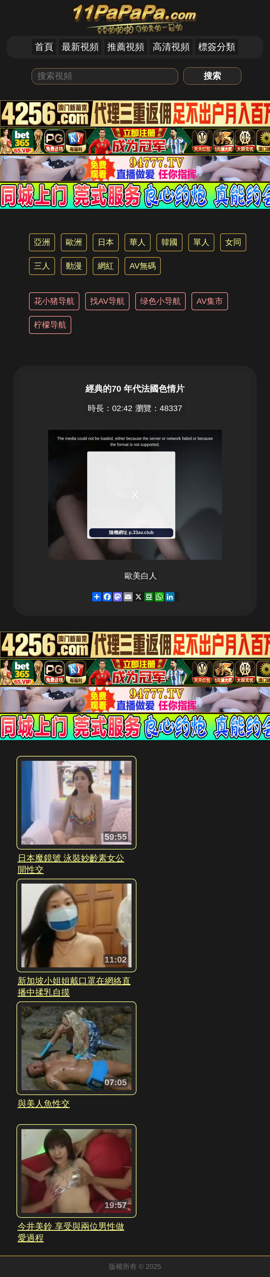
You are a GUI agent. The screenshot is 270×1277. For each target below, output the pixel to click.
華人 (137, 242)
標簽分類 (216, 47)
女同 (233, 242)
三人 (42, 265)
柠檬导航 (50, 324)
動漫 (74, 265)
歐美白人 (141, 575)
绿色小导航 (160, 301)
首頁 (44, 47)
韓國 (169, 242)
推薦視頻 (125, 47)
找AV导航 (107, 301)
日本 (106, 242)
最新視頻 (80, 47)
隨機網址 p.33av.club (131, 532)
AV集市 (209, 301)
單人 (201, 242)
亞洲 (42, 242)
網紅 (106, 265)
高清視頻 (171, 47)
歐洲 (74, 242)
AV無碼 (142, 265)
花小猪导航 (54, 301)
